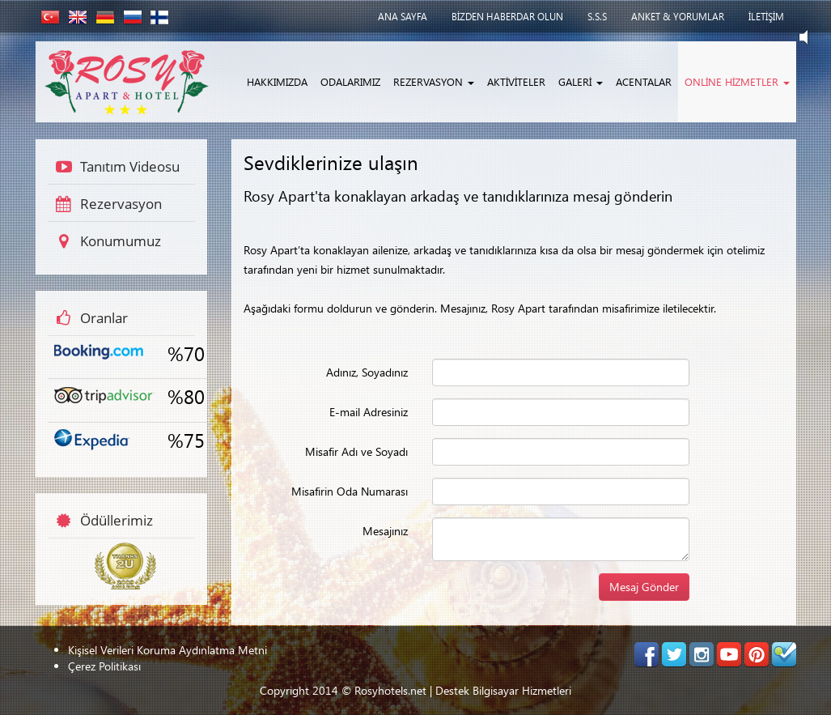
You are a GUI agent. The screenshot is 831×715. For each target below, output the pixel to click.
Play (811, 37)
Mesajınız (384, 530)
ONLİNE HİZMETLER (737, 81)
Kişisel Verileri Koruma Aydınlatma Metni (167, 650)
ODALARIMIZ (350, 81)
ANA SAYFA (402, 16)
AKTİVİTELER (516, 81)
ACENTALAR (644, 81)
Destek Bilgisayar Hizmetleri (503, 690)
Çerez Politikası (104, 666)
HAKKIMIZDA (277, 81)
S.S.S (597, 16)
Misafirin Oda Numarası (348, 491)
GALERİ (580, 81)
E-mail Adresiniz (368, 411)
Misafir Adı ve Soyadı (355, 451)
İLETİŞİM (766, 16)
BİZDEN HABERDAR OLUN (507, 16)
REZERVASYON (433, 81)
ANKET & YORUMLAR (677, 16)
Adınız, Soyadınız (366, 372)
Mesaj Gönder (644, 586)
